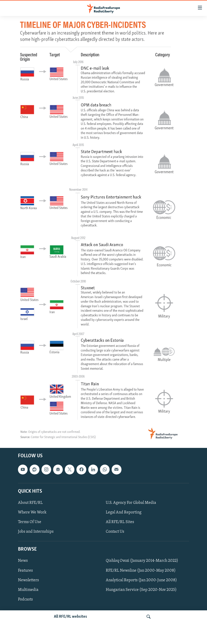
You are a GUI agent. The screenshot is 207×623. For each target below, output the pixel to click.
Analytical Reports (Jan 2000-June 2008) (141, 580)
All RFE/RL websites (70, 617)
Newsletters (28, 580)
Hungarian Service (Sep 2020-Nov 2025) (141, 590)
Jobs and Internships (36, 532)
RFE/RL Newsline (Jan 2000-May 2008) (141, 570)
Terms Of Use (29, 522)
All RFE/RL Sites (120, 522)
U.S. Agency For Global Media (131, 503)
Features (25, 570)
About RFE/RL (30, 503)
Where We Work (32, 512)
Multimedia (28, 590)
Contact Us (115, 532)
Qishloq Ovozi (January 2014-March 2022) (142, 561)
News (23, 561)
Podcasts (25, 599)
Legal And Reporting (123, 512)
